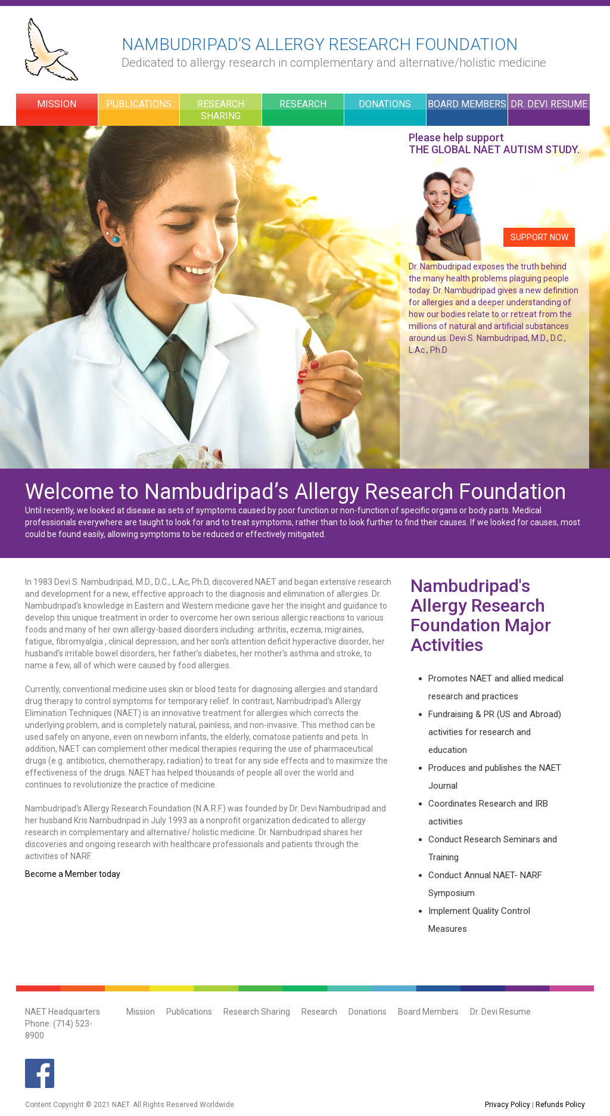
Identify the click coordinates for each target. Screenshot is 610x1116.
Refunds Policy (560, 1104)
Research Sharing (220, 110)
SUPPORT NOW (539, 237)
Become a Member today (72, 874)
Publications (139, 104)
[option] (305, 297)
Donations (385, 104)
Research (302, 104)
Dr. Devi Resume (549, 104)
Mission (56, 104)
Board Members (467, 104)
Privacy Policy (507, 1104)
